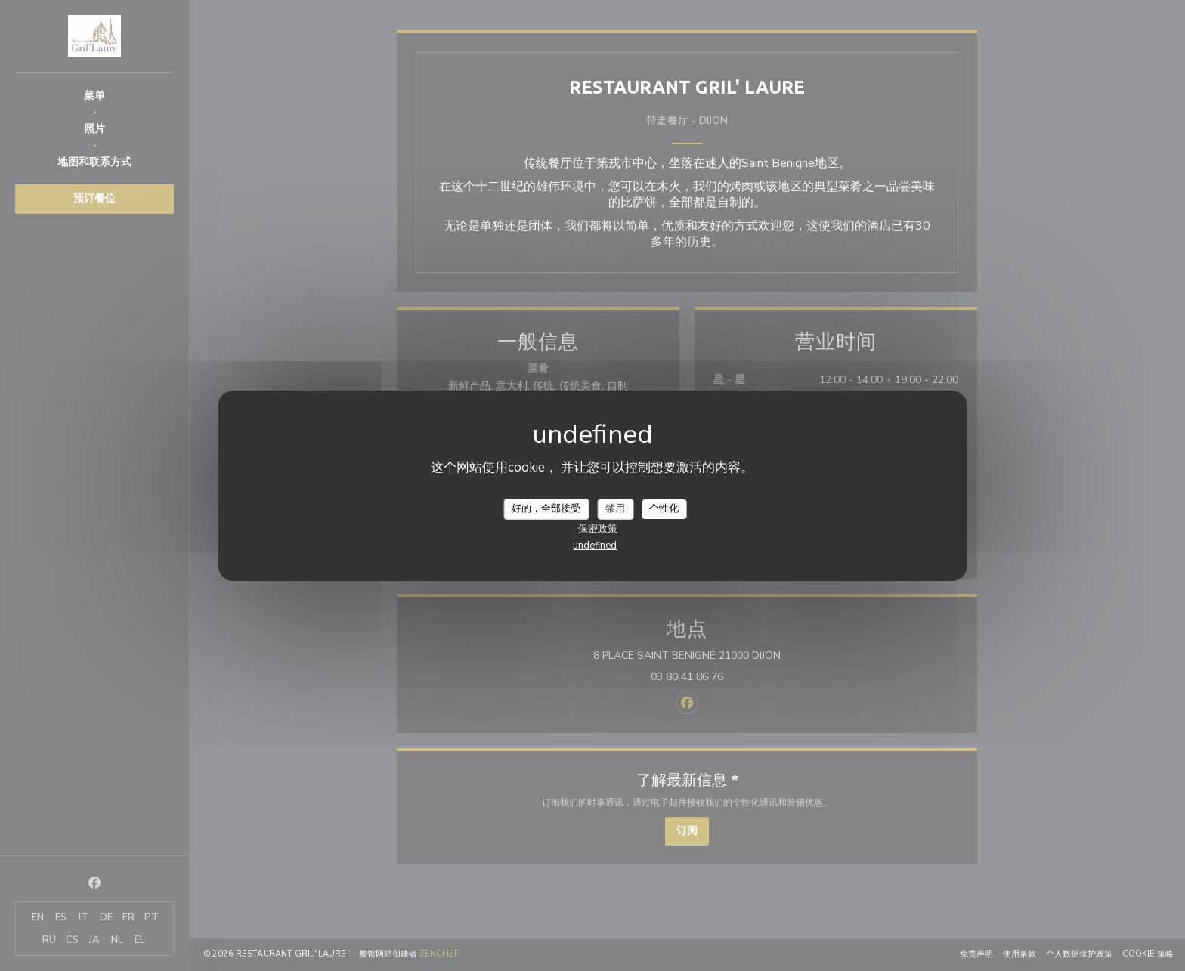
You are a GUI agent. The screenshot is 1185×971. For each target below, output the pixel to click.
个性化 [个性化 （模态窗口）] (664, 508)
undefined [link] (595, 545)
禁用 (615, 508)
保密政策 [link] (597, 529)
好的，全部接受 (546, 508)
